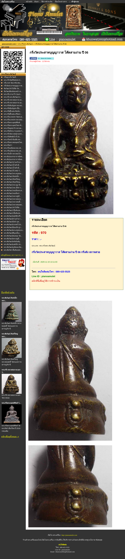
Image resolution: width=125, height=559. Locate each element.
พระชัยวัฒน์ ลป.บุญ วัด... (13, 185)
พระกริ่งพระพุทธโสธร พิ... (13, 125)
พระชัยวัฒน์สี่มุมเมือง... (12, 233)
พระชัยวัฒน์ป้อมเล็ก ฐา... (13, 227)
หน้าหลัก (29, 2)
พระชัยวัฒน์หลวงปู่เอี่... (12, 239)
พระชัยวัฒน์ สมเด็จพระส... (13, 190)
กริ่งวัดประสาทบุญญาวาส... (13, 86)
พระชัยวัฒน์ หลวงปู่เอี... (12, 196)
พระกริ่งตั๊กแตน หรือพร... (13, 114)
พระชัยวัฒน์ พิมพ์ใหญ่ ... (13, 179)
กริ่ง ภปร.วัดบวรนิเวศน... (13, 83)
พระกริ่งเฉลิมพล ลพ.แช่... (13, 148)
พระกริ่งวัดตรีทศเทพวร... (13, 80)
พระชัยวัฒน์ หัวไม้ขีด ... (12, 207)
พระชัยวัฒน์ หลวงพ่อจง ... (13, 199)
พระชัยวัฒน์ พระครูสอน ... (13, 173)
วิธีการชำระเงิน (47, 2)
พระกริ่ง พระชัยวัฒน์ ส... (13, 97)
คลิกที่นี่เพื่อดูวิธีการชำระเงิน (46, 281)
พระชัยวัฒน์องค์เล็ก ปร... (13, 244)
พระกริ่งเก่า (8, 145)
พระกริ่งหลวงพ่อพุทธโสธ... (13, 142)
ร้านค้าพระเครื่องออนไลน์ (32, 540)
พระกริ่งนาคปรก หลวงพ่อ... (14, 120)
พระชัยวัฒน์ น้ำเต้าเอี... (12, 165)
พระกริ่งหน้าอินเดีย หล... (13, 139)
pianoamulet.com (9, 44)
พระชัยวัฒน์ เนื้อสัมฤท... (13, 210)
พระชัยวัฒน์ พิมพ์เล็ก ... (12, 176)
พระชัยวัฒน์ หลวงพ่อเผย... (13, 205)
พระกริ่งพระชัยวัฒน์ (25, 44)
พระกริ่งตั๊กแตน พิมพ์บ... (12, 111)
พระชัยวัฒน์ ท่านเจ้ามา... (13, 162)
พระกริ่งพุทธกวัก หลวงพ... (13, 128)
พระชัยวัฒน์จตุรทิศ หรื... (13, 216)
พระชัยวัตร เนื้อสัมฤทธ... (13, 250)
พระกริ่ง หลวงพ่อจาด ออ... (13, 100)
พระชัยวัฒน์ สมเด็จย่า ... (13, 193)
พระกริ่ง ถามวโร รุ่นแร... (13, 94)
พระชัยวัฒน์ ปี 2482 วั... (12, 171)
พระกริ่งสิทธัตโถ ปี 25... (12, 137)
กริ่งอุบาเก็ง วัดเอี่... (10, 77)
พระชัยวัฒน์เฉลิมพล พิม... (13, 247)
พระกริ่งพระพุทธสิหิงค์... (12, 122)
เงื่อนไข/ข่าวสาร (61, 2)
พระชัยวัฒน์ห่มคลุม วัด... (13, 236)
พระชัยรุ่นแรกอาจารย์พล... (13, 156)
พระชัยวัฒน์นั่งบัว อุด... (12, 222)
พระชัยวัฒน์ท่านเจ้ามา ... (13, 219)
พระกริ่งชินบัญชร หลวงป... (13, 105)
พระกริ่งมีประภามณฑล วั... (13, 131)
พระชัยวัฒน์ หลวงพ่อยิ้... (13, 202)
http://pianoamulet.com (69, 535)
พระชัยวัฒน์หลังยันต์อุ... (12, 241)
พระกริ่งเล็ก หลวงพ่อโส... (13, 154)
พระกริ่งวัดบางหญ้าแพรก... (13, 134)
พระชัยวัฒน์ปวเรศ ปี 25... (13, 224)
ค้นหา (36, 2)
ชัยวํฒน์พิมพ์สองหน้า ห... (13, 91)
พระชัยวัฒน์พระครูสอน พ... (14, 230)
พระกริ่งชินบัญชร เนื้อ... (12, 108)
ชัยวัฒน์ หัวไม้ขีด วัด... (12, 88)
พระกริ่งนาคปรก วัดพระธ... (13, 117)
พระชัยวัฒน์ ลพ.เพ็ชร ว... (13, 188)
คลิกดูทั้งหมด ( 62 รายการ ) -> (12, 255)
